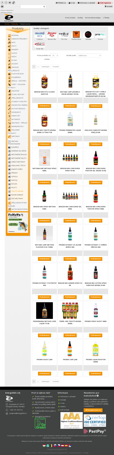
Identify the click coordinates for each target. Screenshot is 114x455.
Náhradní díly (16, 126)
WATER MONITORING (18, 209)
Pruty (12, 46)
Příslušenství (15, 98)
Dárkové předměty (17, 39)
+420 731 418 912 (16, 410)
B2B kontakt (64, 410)
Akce (11, 42)
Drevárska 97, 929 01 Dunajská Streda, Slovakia (15, 405)
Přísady (14, 173)
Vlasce (12, 53)
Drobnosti (14, 112)
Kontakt (108, 6)
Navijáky (13, 49)
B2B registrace (104, 3)
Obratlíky (14, 116)
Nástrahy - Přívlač (17, 123)
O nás (72, 3)
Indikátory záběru (17, 105)
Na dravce (14, 119)
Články (106, 18)
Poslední (56, 67)
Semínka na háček (18, 151)
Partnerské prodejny (93, 18)
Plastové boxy (16, 74)
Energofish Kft (62, 449)
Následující (45, 67)
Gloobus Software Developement (55, 453)
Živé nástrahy (17, 198)
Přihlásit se (61, 3)
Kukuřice (15, 147)
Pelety (14, 187)
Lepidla (14, 176)
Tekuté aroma (17, 191)
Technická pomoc (75, 453)
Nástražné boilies (19, 154)
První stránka (70, 18)
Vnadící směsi (16, 169)
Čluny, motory (16, 94)
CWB (38, 453)
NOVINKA (13, 35)
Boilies (14, 184)
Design (86, 453)
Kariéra (62, 406)
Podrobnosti (44, 106)
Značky (80, 18)
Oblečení (13, 91)
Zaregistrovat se (94, 410)
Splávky (13, 64)
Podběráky (14, 77)
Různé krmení (17, 195)
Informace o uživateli (86, 3)
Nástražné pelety (18, 158)
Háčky (12, 57)
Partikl (14, 180)
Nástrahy (14, 24)
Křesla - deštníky (17, 81)
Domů (7, 24)
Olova (12, 60)
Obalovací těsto (18, 165)
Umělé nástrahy (18, 162)
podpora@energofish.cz (18, 413)
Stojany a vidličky (17, 101)
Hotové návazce (16, 109)
